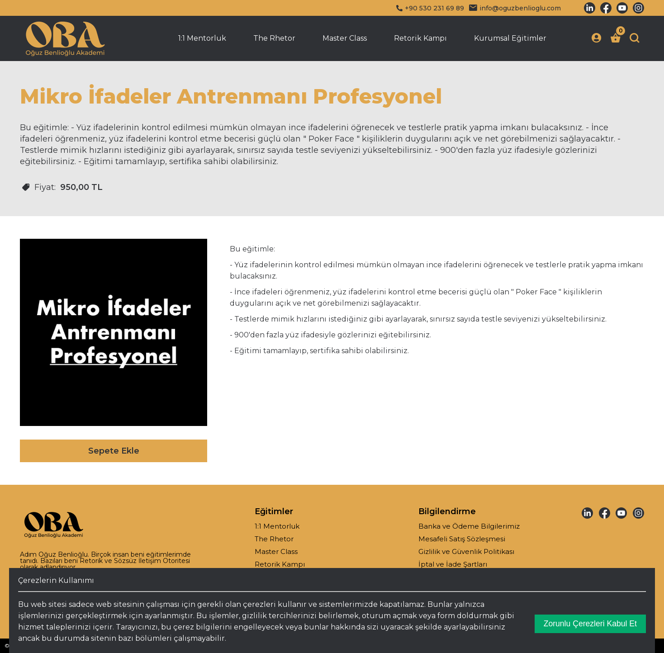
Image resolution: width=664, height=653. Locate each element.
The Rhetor (274, 38)
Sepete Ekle (113, 451)
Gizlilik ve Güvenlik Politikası (466, 551)
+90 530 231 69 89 (430, 8)
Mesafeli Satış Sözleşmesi (461, 539)
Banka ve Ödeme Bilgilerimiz (469, 526)
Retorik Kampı (420, 38)
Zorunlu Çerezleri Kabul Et (590, 623)
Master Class (345, 38)
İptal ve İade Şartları (452, 564)
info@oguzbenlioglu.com (515, 8)
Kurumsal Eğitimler (510, 38)
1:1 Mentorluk (202, 38)
